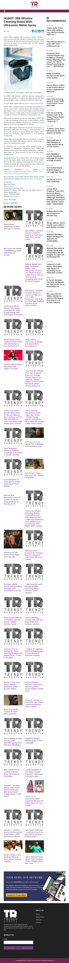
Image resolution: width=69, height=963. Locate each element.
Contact (38, 922)
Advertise (39, 920)
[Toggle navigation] (4, 11)
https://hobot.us (14, 196)
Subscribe (18, 948)
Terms (38, 914)
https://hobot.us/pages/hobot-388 (32, 103)
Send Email (11, 186)
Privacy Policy (40, 917)
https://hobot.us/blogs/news (34, 179)
